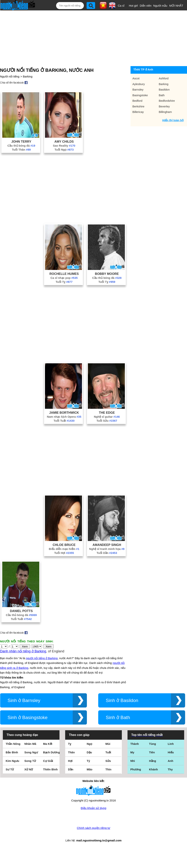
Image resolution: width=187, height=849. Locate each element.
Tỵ (69, 743)
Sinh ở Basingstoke (28, 717)
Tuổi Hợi (64, 552)
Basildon (164, 89)
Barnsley (137, 89)
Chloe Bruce (64, 544)
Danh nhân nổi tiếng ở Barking (23, 651)
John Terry (21, 141)
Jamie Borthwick (64, 412)
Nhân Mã (30, 743)
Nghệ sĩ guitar (107, 416)
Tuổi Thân (21, 149)
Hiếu (171, 752)
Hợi (70, 760)
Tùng (152, 743)
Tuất (108, 752)
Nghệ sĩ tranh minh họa (106, 548)
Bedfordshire (167, 100)
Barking (27, 76)
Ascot (136, 78)
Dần (70, 769)
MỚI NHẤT (176, 5)
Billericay (138, 111)
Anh (170, 760)
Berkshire (138, 106)
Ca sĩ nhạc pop (64, 277)
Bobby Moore (107, 273)
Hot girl (133, 5)
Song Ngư (31, 752)
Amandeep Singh (107, 544)
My (132, 752)
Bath (162, 95)
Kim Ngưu (12, 760)
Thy (170, 769)
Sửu (108, 760)
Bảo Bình (12, 752)
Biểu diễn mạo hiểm (64, 548)
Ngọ (89, 743)
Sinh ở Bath (118, 717)
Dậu (89, 752)
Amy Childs (64, 141)
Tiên (152, 752)
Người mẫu (160, 5)
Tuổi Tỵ (64, 281)
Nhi (132, 760)
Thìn (108, 769)
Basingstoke (140, 95)
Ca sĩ (121, 5)
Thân (71, 752)
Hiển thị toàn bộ (173, 120)
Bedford (137, 100)
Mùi (107, 743)
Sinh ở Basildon (122, 700)
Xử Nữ (28, 769)
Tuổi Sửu (107, 420)
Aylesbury (138, 84)
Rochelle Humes (64, 273)
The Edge (107, 412)
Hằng (152, 760)
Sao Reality (64, 145)
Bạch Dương (51, 752)
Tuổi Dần (107, 552)
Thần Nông (13, 743)
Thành (134, 743)
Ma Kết (47, 743)
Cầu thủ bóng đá (21, 145)
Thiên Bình (50, 769)
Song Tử (30, 760)
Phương (135, 769)
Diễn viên (145, 5)
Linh (171, 743)
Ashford (164, 78)
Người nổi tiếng (9, 76)
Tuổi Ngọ (64, 149)
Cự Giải (48, 760)
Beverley (164, 106)
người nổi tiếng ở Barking (42, 658)
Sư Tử (10, 769)
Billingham (165, 111)
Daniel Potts (21, 611)
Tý (88, 760)
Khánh (153, 769)
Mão (89, 769)
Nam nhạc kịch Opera (64, 416)
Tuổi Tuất (64, 420)
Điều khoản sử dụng (93, 808)
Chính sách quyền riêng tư (93, 827)
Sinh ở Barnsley (24, 700)
